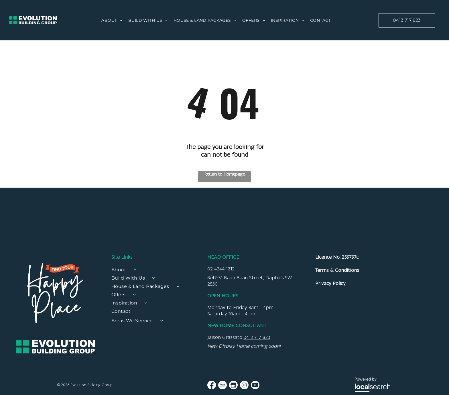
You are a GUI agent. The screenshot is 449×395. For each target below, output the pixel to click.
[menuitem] (112, 20)
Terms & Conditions (337, 337)
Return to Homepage (224, 174)
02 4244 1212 (221, 336)
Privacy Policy (330, 350)
